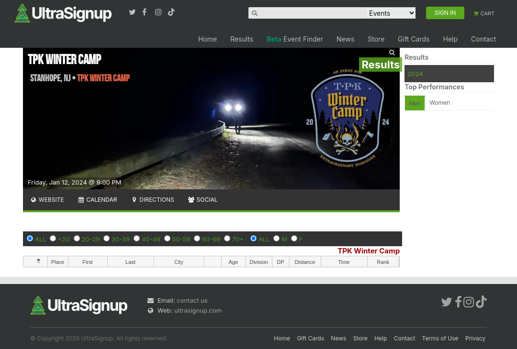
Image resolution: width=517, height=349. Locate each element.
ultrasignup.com (198, 310)
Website (47, 199)
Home (207, 39)
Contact (483, 39)
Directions (152, 199)
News (345, 39)
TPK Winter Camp (368, 250)
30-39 (121, 239)
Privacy (475, 338)
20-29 (91, 239)
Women (439, 102)
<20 (64, 239)
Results (241, 39)
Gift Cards (413, 39)
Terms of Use (440, 338)
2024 (415, 73)
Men (415, 103)
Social (203, 199)
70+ (238, 239)
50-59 (181, 239)
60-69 (211, 239)
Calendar (97, 199)
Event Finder (295, 39)
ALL (40, 239)
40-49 (151, 239)
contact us (192, 300)
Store (376, 39)
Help (450, 39)
